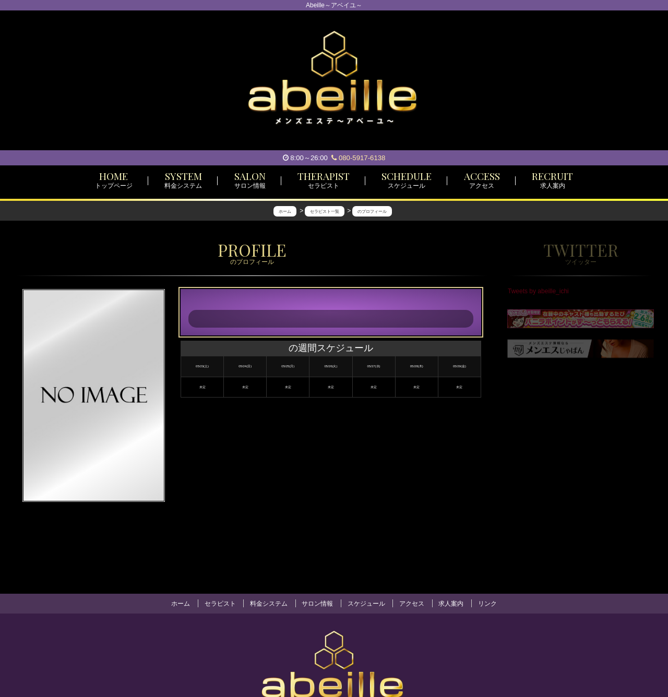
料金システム (269, 603)
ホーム (180, 603)
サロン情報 (317, 603)
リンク (487, 603)
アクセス (411, 603)
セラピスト (220, 603)
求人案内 (450, 603)
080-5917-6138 (358, 158)
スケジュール (366, 603)
